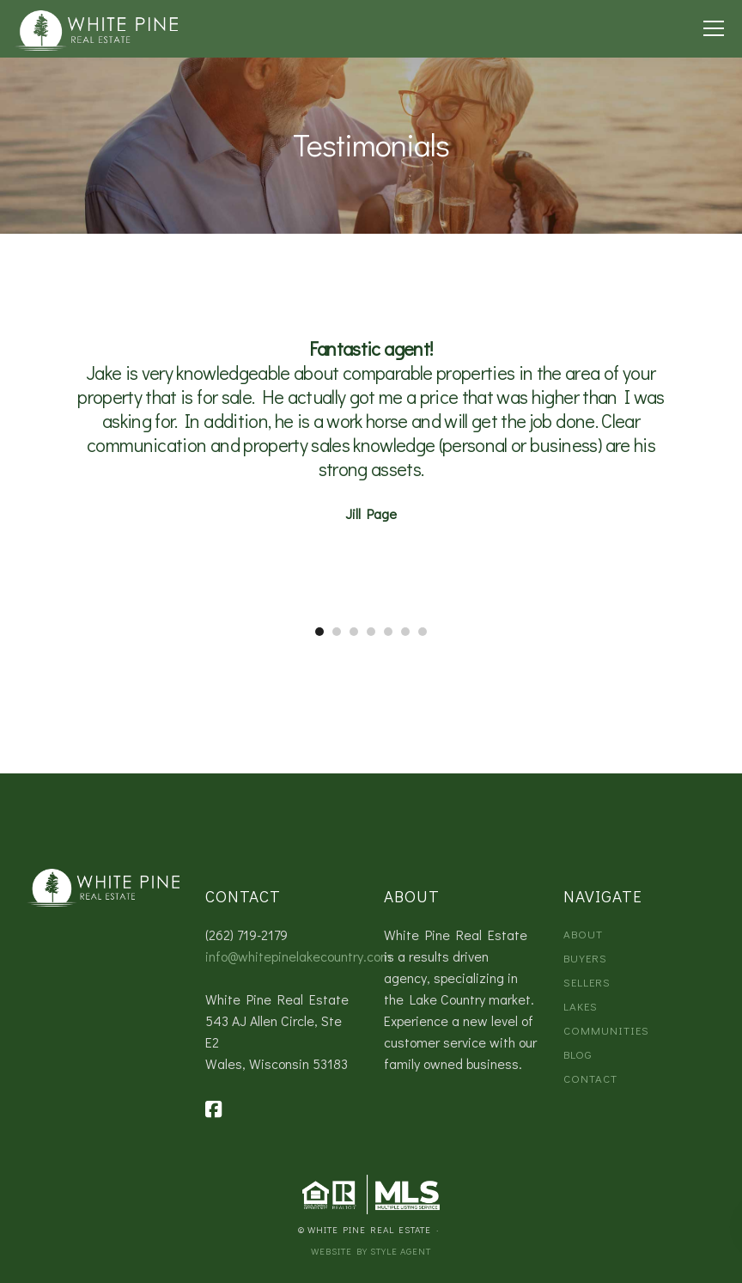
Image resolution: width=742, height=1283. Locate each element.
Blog (577, 1054)
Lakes (580, 1006)
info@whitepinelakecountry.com (298, 956)
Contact (590, 1078)
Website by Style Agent (371, 1250)
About (583, 933)
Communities (606, 1030)
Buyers (585, 957)
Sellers (587, 981)
